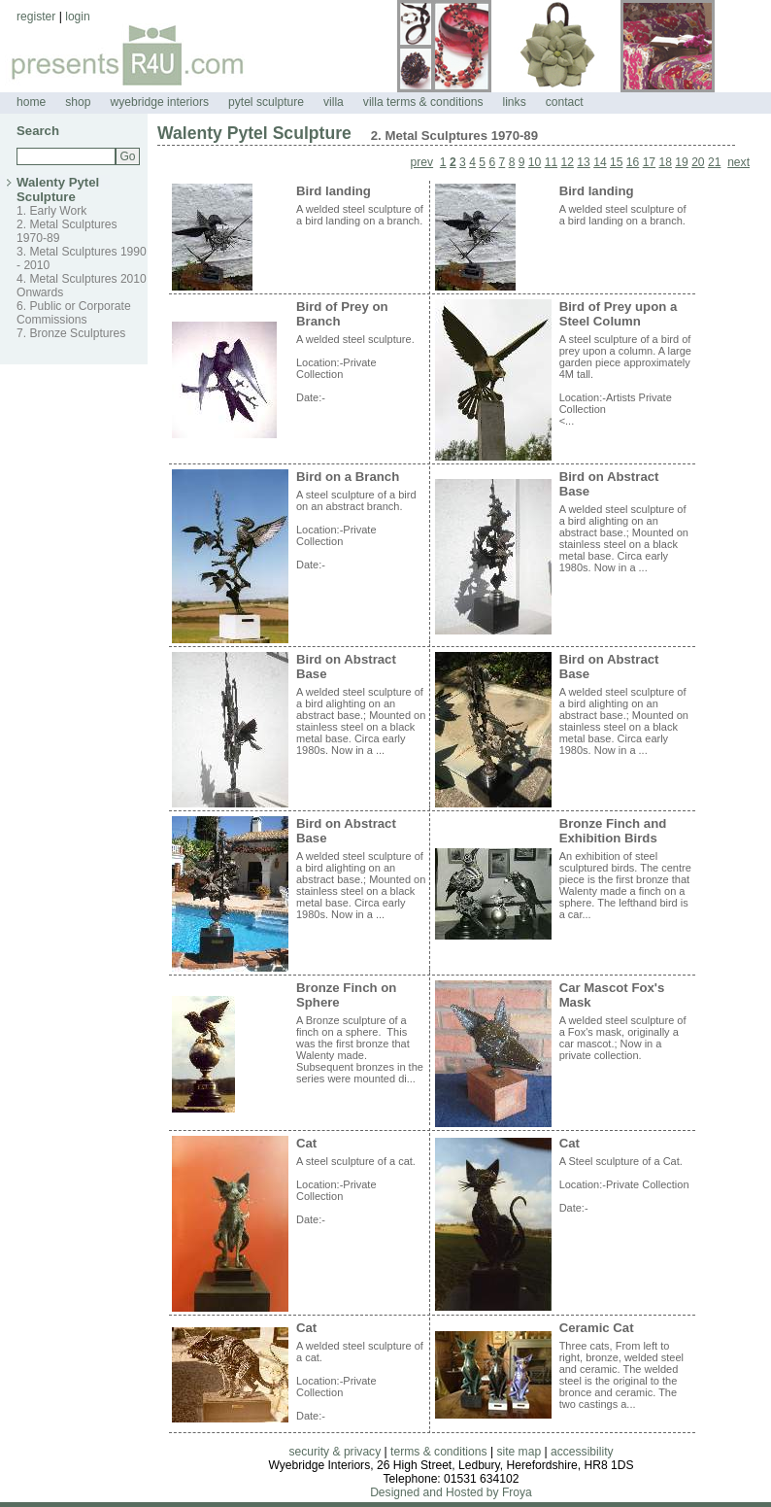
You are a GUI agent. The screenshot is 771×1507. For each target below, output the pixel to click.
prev (422, 162)
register (36, 16)
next (738, 162)
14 (599, 162)
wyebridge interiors (160, 102)
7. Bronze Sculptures (71, 333)
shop (77, 102)
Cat (306, 1143)
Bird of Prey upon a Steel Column (618, 313)
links (514, 102)
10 (534, 162)
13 (583, 162)
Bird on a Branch (347, 476)
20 (697, 162)
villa (333, 102)
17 (649, 162)
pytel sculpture (266, 102)
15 (616, 162)
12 (567, 162)
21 (714, 162)
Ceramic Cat (596, 1327)
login (77, 16)
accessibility (582, 1451)
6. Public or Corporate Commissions (74, 312)
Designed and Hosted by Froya (451, 1492)
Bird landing (333, 191)
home (31, 102)
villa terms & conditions (423, 102)
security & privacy (334, 1451)
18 (664, 162)
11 (551, 162)
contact (565, 102)
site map (518, 1451)
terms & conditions (438, 1451)
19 (681, 162)
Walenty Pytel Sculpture (58, 189)
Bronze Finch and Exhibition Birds (613, 830)
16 (632, 162)
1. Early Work (51, 211)
